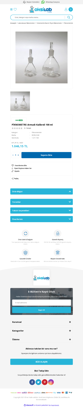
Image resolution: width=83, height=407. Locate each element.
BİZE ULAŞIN (41, 361)
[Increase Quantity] (18, 155)
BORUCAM (35, 135)
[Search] (41, 17)
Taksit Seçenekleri (20, 210)
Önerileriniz (17, 219)
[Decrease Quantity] (13, 155)
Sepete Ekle (46, 155)
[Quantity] (15, 155)
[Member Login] (66, 9)
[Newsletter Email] (41, 303)
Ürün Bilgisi (17, 191)
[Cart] (71, 9)
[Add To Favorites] (41, 165)
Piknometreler (37, 132)
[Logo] (40, 9)
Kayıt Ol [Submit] (41, 310)
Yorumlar (16, 202)
